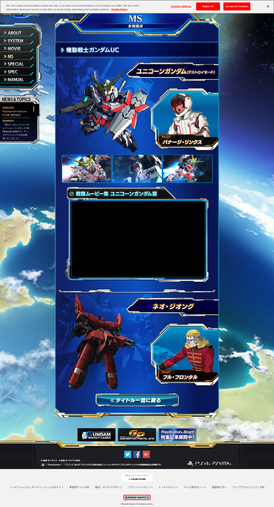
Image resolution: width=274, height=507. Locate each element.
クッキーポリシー (168, 487)
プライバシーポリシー (140, 487)
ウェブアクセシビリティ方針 (249, 487)
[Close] (268, 6)
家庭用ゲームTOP (79, 487)
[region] (137, 6)
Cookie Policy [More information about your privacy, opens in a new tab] (119, 9)
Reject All (208, 6)
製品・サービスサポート (108, 487)
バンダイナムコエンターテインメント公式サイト (36, 487)
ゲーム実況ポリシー (195, 487)
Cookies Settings (181, 6)
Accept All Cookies (236, 6)
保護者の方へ (219, 487)
